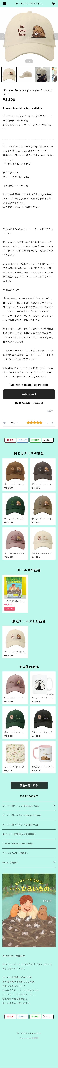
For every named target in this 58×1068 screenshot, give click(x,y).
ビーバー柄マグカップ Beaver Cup (20, 824)
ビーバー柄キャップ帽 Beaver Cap (20, 805)
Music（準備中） (11, 862)
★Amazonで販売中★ (13, 955)
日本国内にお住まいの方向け (29, 403)
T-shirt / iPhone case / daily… (18, 843)
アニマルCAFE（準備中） (15, 853)
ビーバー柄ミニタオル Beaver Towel (21, 815)
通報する (51, 411)
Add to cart (29, 394)
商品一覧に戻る (29, 785)
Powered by (29, 1038)
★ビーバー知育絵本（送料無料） (19, 834)
